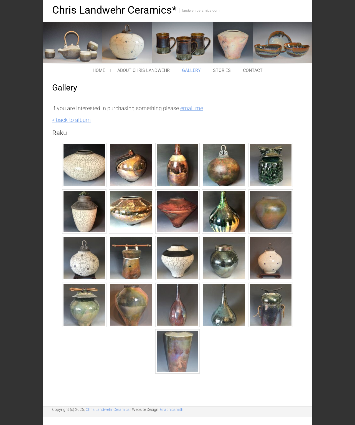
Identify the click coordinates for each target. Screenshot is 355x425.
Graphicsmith (171, 409)
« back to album (71, 120)
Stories (222, 70)
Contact (253, 70)
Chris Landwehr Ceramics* (114, 10)
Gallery (191, 70)
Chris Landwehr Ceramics (108, 409)
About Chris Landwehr (143, 70)
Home (99, 70)
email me (191, 108)
